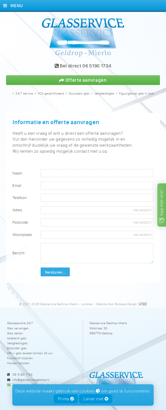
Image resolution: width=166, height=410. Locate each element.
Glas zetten (15, 333)
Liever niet (96, 398)
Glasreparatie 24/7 (20, 323)
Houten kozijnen (18, 363)
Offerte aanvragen (83, 80)
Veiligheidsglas (17, 343)
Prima (66, 398)
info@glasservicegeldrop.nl (31, 380)
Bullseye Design (126, 304)
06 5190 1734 (23, 374)
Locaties (87, 304)
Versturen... (55, 272)
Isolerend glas (16, 338)
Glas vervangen (18, 328)
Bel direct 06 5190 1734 (83, 66)
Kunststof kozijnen (20, 358)
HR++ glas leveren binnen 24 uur (30, 353)
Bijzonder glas (17, 348)
